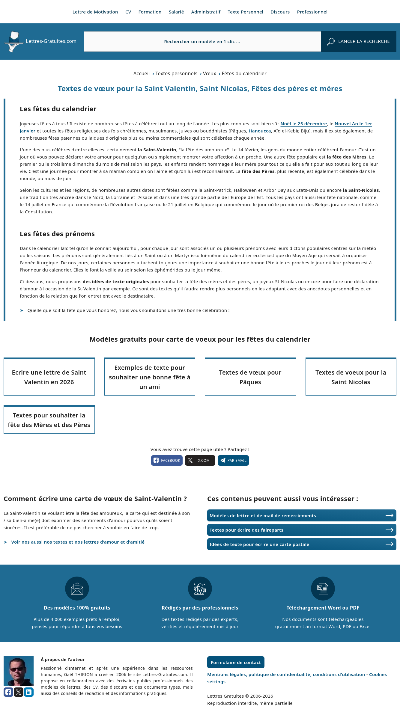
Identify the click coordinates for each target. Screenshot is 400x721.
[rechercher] (358, 41)
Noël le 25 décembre (303, 123)
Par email (233, 460)
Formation (150, 12)
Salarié (176, 12)
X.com (200, 460)
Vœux (209, 73)
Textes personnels (176, 73)
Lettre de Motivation (95, 12)
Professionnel (312, 12)
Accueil (141, 73)
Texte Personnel (246, 12)
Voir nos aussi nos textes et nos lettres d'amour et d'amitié (78, 542)
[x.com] (18, 692)
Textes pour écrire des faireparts (246, 530)
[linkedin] (29, 692)
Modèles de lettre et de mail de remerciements (263, 515)
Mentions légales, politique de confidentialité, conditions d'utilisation (286, 674)
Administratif (206, 12)
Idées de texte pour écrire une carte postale (259, 544)
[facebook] (8, 692)
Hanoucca (260, 131)
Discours (280, 12)
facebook (167, 460)
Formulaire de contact (236, 662)
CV (128, 12)
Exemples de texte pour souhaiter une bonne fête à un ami (149, 377)
